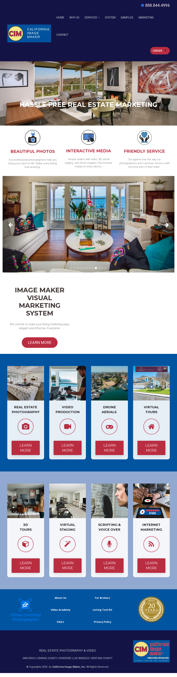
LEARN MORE (40, 342)
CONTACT (62, 34)
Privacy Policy (102, 621)
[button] (15, 224)
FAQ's (60, 621)
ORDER (159, 50)
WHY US (74, 17)
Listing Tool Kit (102, 609)
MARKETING (146, 17)
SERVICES (91, 17)
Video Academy (60, 609)
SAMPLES (127, 17)
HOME (60, 17)
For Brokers (102, 597)
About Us (60, 597)
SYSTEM (110, 17)
